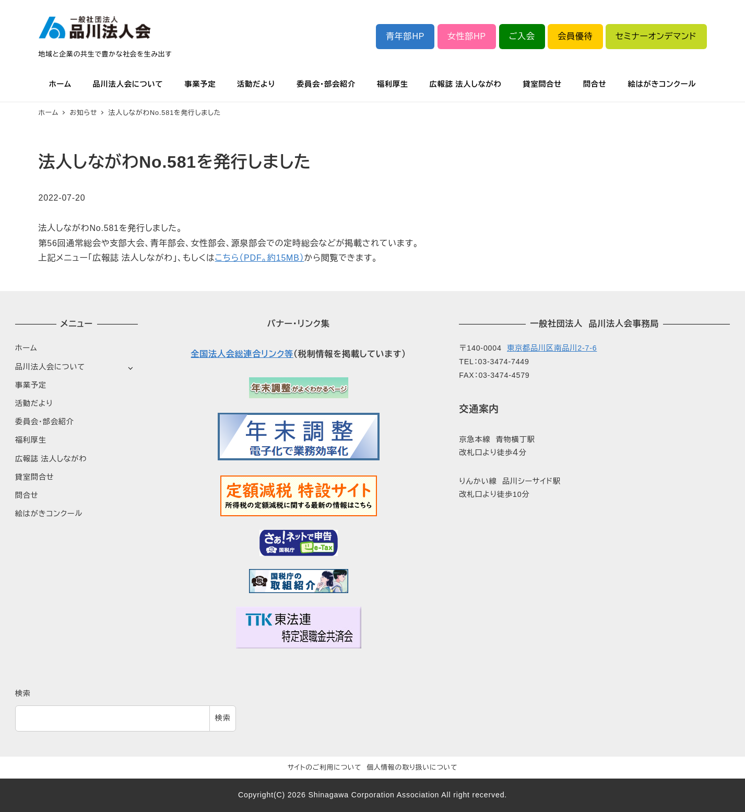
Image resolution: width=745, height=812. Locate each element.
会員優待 (575, 36)
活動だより (34, 403)
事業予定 (30, 385)
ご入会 (522, 36)
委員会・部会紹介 (44, 421)
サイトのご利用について (325, 767)
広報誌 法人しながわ (51, 459)
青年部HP (405, 36)
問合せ (27, 495)
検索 (23, 693)
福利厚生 (30, 440)
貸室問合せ (34, 477)
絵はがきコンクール (48, 513)
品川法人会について (50, 367)
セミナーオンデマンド (656, 36)
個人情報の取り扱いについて (411, 767)
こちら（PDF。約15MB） (259, 257)
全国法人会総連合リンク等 (242, 354)
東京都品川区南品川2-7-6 (552, 348)
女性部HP (466, 36)
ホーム (26, 348)
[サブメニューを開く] (130, 367)
